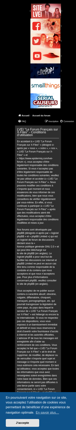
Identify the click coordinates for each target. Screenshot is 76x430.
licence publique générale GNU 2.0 (35, 246)
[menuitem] (22, 121)
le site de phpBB (25, 253)
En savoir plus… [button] (47, 412)
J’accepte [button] (22, 422)
